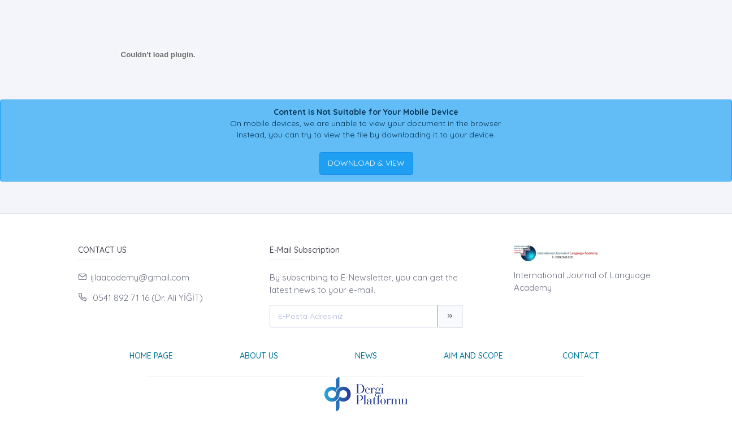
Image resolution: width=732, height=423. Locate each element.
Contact (580, 356)
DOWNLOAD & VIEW (366, 163)
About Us (259, 356)
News (366, 356)
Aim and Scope (473, 356)
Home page (151, 356)
